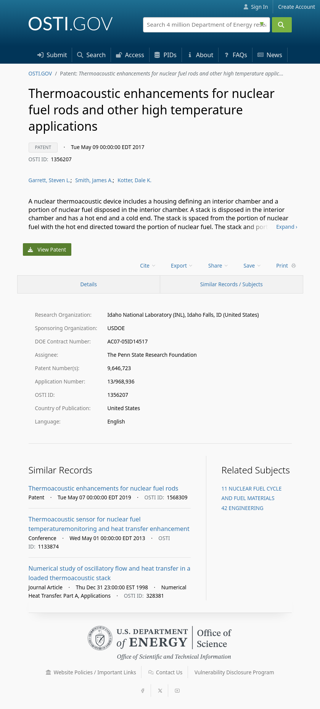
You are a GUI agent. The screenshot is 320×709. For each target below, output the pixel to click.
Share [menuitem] (218, 265)
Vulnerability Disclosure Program (234, 672)
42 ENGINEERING (243, 508)
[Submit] (282, 24)
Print (286, 265)
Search (91, 55)
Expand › (286, 226)
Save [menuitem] (253, 265)
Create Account (296, 6)
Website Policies (91, 672)
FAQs (235, 55)
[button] (48, 672)
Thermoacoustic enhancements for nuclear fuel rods (103, 488)
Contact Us (165, 672)
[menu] (148, 265)
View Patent (47, 249)
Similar (231, 284)
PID (165, 55)
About (200, 55)
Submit (52, 55)
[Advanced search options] (263, 23)
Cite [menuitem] (148, 265)
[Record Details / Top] (89, 284)
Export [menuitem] (182, 265)
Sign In (255, 6)
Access (130, 55)
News (269, 55)
